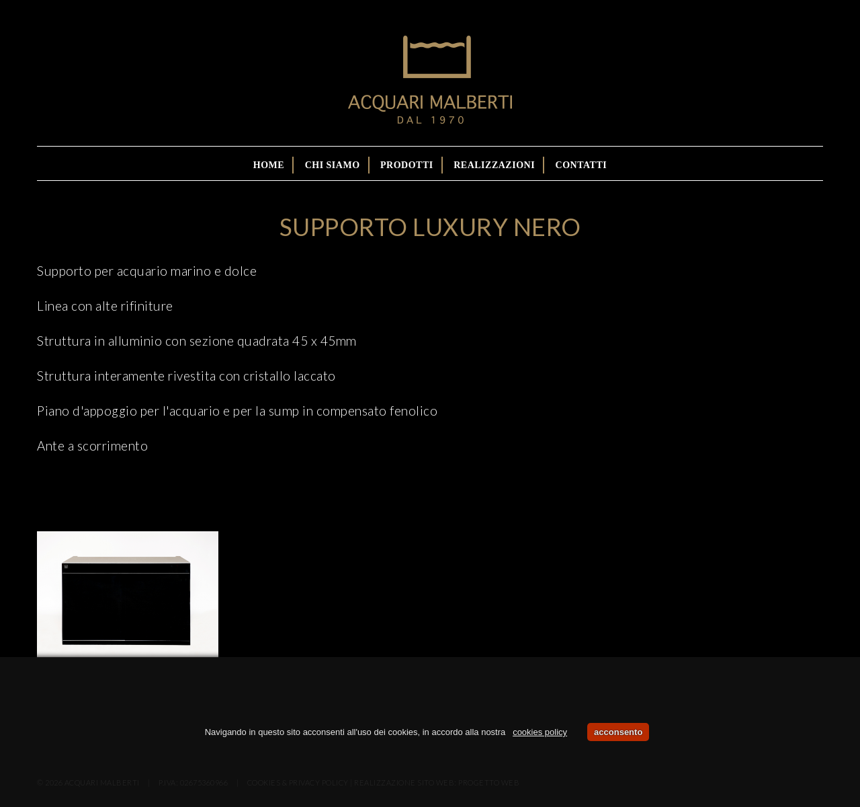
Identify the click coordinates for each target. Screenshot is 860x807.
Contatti (581, 165)
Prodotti (406, 165)
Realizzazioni (494, 165)
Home (268, 165)
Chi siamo (332, 165)
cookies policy (540, 732)
